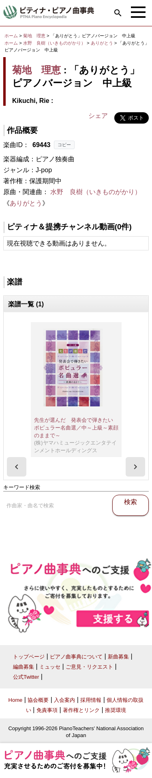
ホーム (11, 35)
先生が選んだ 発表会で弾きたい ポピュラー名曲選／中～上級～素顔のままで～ (76, 427)
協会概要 (38, 700)
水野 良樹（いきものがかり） (54, 43)
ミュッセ (49, 667)
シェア (98, 115)
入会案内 (64, 700)
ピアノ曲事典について (76, 657)
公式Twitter (26, 677)
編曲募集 (23, 667)
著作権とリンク (81, 710)
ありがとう (102, 43)
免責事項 (47, 710)
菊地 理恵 (34, 35)
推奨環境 (115, 710)
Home (16, 700)
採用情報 (90, 700)
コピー (64, 144)
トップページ (29, 657)
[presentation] (16, 467)
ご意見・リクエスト (89, 667)
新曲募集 (118, 657)
